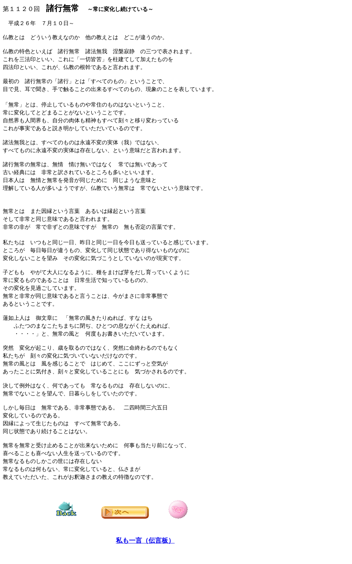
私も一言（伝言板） (145, 540)
